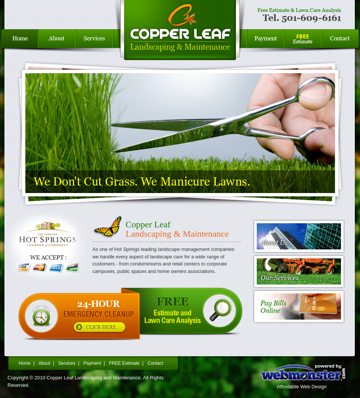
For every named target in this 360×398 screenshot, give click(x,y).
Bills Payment (265, 44)
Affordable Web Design (301, 386)
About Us (57, 44)
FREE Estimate (303, 44)
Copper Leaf (180, 44)
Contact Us (341, 44)
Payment (92, 363)
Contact (155, 363)
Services (94, 44)
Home (19, 44)
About (44, 363)
